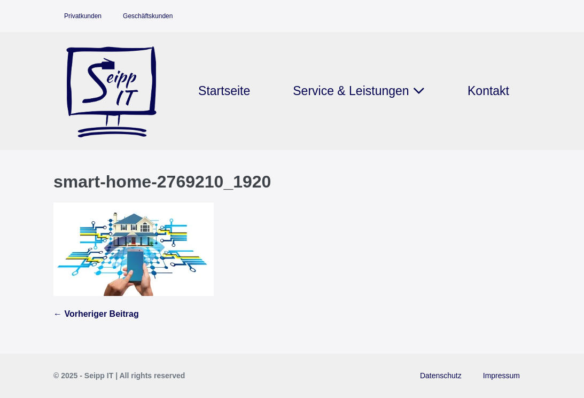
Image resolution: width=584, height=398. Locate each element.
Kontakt (488, 91)
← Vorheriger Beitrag (96, 313)
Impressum (501, 375)
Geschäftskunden (148, 16)
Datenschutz (441, 375)
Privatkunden (83, 16)
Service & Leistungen (359, 91)
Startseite (224, 91)
